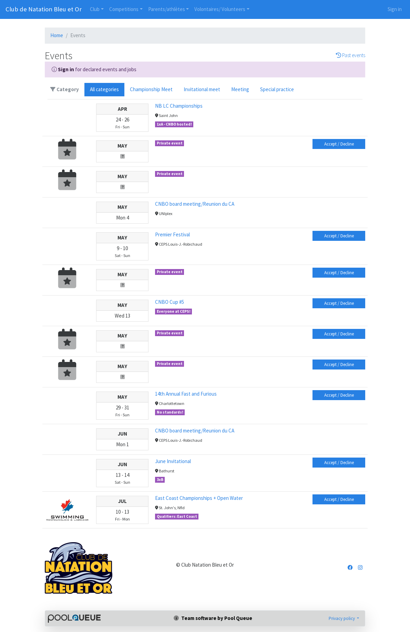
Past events (350, 55)
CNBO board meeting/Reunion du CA (194, 204)
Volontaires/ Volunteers (219, 9)
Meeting (240, 89)
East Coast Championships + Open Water (199, 498)
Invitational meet (202, 89)
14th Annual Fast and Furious (186, 393)
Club (95, 9)
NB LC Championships (179, 106)
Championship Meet (151, 89)
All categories (104, 89)
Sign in (395, 9)
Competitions (124, 9)
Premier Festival (172, 234)
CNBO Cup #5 (169, 302)
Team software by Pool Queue (213, 618)
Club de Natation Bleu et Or (44, 9)
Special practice (277, 89)
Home (56, 35)
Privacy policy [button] (342, 618)
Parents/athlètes (166, 9)
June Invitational (173, 461)
